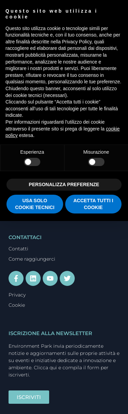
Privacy (17, 295)
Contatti (18, 249)
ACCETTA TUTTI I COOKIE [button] (93, 204)
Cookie (17, 305)
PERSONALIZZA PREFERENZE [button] (64, 184)
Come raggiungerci (32, 259)
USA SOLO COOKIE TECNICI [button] (34, 204)
